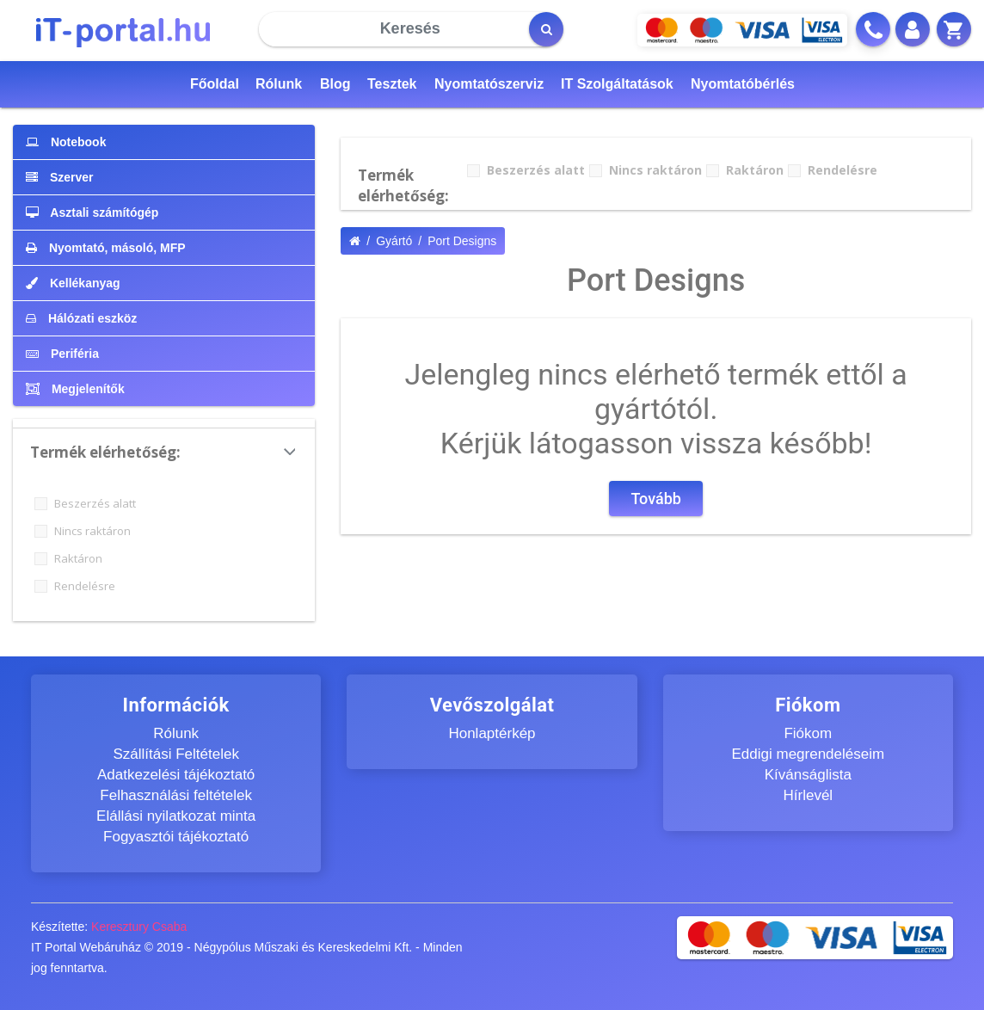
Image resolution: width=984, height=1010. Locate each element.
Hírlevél (808, 795)
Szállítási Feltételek (175, 754)
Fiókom (808, 733)
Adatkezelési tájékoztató (176, 775)
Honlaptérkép (491, 733)
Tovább (655, 499)
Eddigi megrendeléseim (807, 754)
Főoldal (214, 84)
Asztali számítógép (92, 212)
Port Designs (461, 241)
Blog (335, 84)
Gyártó (394, 241)
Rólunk (278, 84)
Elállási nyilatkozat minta (175, 816)
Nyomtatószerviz (489, 84)
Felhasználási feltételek (176, 795)
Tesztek (392, 84)
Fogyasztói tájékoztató (176, 836)
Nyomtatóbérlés (743, 84)
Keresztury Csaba (139, 926)
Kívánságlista (808, 775)
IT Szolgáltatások (617, 84)
